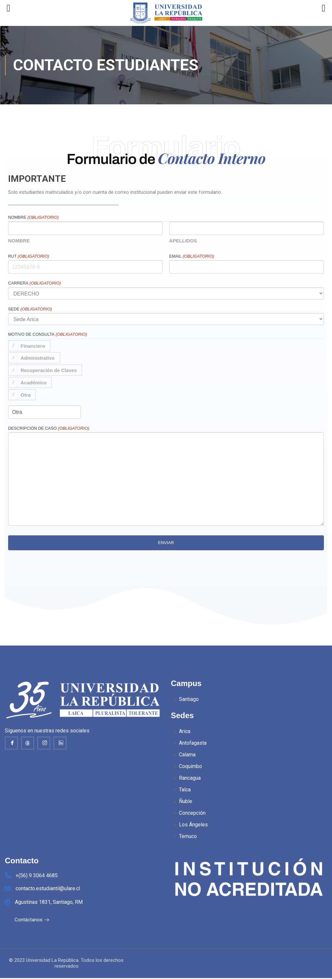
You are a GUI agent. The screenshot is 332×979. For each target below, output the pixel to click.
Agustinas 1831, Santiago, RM (49, 903)
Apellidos (183, 240)
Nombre (19, 240)
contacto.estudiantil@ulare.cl (48, 889)
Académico (34, 382)
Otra (26, 394)
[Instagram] (43, 743)
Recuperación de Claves (49, 370)
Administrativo (38, 358)
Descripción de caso (48, 428)
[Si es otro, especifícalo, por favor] (44, 412)
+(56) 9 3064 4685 (37, 876)
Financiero (33, 345)
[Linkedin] (59, 743)
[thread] (27, 743)
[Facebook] (11, 743)
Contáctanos (32, 921)
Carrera (34, 283)
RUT (28, 256)
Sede (30, 309)
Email (191, 256)
